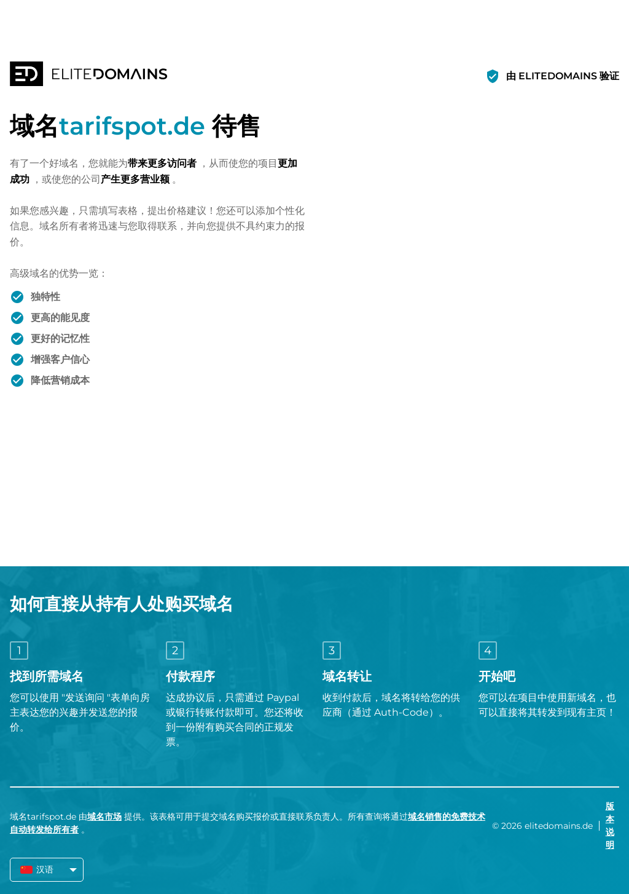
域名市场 (104, 816)
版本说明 (610, 825)
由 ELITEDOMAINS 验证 (562, 76)
